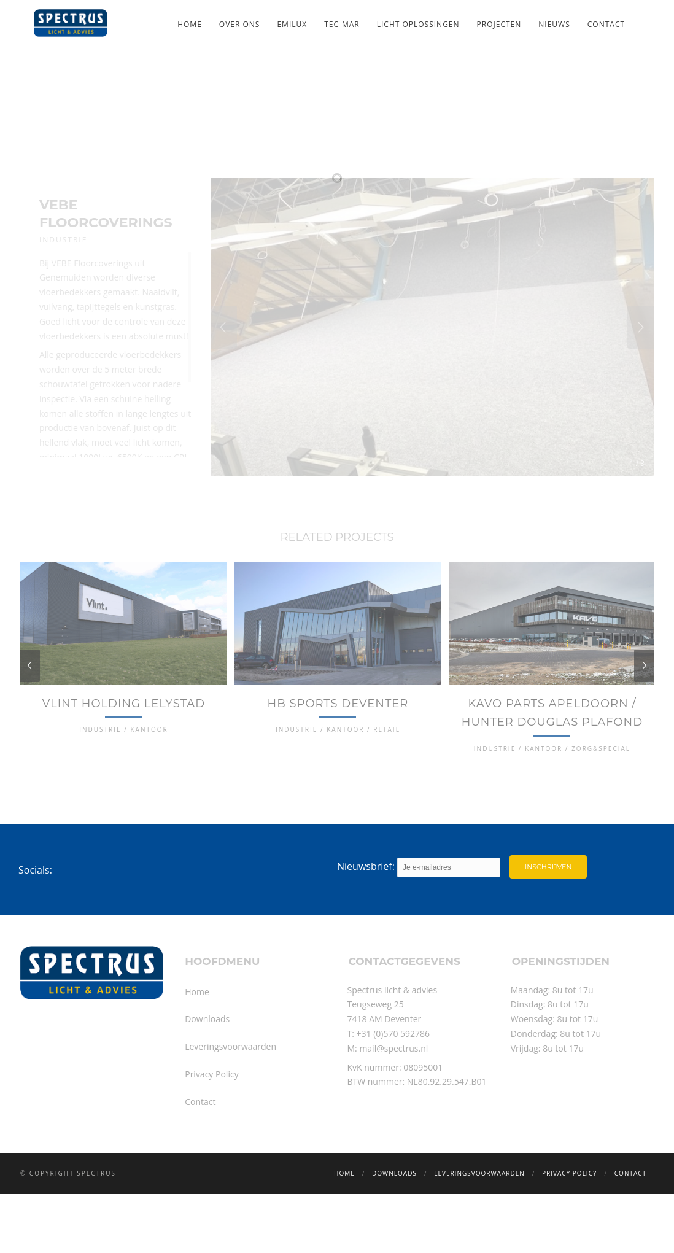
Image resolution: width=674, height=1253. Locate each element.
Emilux (292, 24)
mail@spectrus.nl (393, 1100)
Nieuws (554, 24)
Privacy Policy (211, 1126)
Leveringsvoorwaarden (230, 1098)
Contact (606, 24)
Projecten (499, 24)
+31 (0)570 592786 (393, 1086)
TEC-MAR (341, 24)
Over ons (239, 24)
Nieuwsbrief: (418, 919)
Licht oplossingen (418, 24)
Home (189, 24)
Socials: (35, 921)
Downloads (207, 1071)
